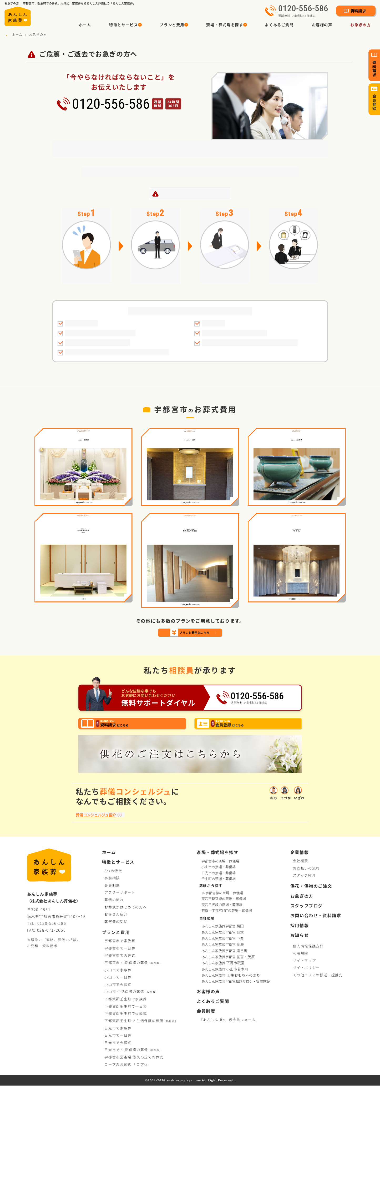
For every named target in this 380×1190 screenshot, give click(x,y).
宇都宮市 (132, 1066)
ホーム (85, 24)
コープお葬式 (127, 1168)
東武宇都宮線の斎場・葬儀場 (223, 1003)
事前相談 (112, 982)
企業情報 (299, 956)
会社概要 (300, 965)
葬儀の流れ (114, 1004)
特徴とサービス (118, 966)
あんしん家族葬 (223, 1067)
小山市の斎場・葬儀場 (218, 971)
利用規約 (300, 1057)
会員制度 (112, 989)
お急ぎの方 (360, 24)
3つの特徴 (113, 974)
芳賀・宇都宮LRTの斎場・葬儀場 (226, 1015)
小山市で (117, 1074)
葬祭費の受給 (116, 1025)
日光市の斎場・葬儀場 (218, 977)
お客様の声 (322, 24)
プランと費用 (116, 1036)
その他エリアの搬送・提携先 (318, 1079)
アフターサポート (119, 996)
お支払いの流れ (306, 972)
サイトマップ (304, 1064)
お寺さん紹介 (116, 1018)
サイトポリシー (306, 1072)
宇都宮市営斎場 (133, 1161)
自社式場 (207, 1022)
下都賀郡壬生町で (125, 1103)
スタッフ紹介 (304, 979)
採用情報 (299, 1029)
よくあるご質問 (279, 24)
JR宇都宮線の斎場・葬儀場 (222, 997)
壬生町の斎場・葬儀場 (218, 982)
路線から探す (210, 989)
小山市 (130, 1095)
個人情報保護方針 (308, 1050)
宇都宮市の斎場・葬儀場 (220, 965)
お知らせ (299, 1039)
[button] (125, 24)
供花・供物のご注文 (311, 990)
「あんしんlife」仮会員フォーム (227, 1123)
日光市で (117, 1132)
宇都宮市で (119, 1045)
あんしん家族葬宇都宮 (223, 1030)
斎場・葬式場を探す (218, 956)
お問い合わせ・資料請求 (315, 1020)
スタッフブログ (306, 1010)
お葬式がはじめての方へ (125, 1011)
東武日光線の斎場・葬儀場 (221, 1009)
